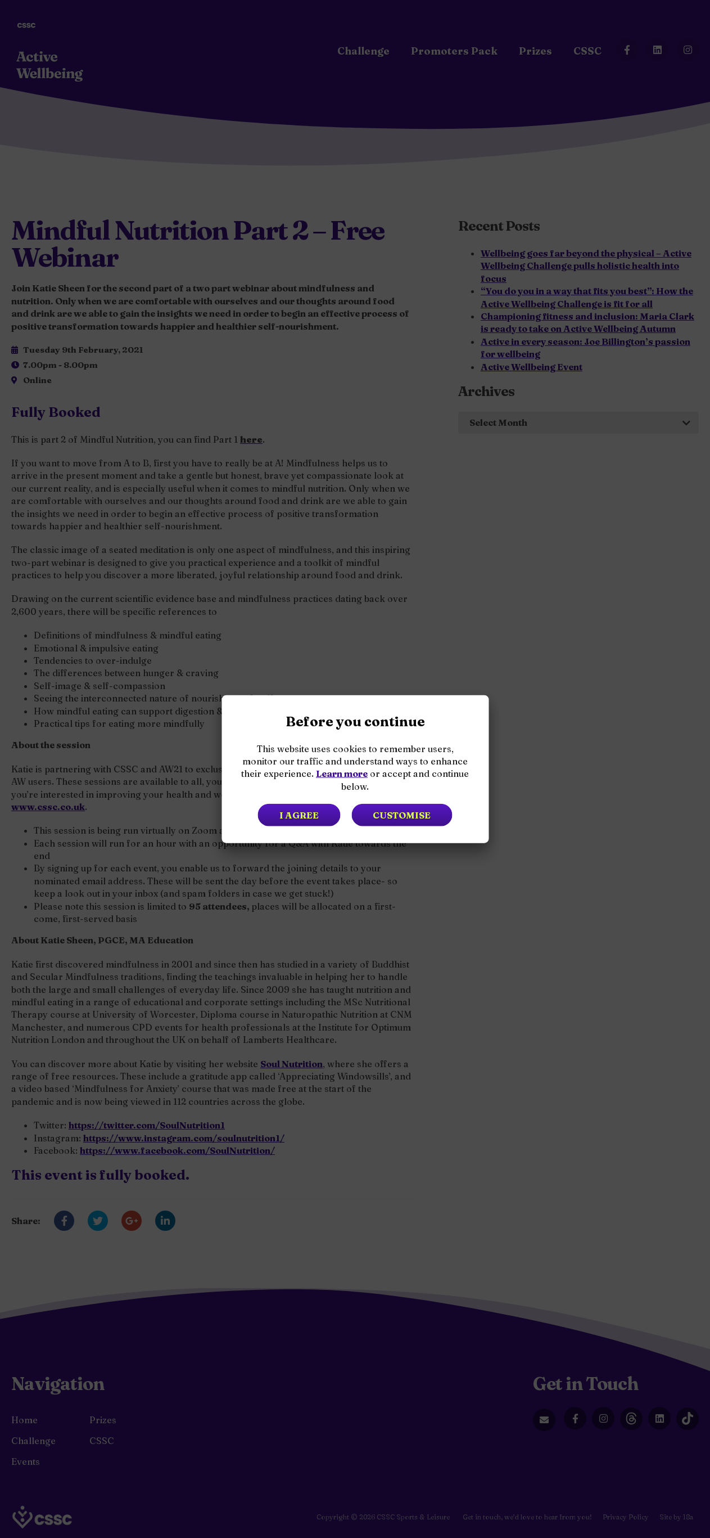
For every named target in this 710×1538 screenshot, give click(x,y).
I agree (298, 815)
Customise (403, 815)
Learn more (342, 773)
